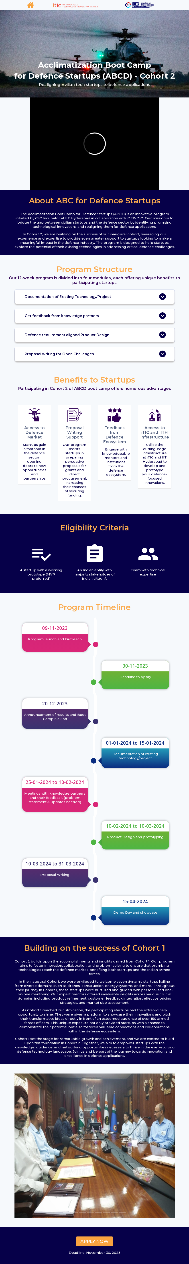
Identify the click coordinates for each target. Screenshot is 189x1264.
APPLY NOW (94, 1241)
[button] (26, 1146)
